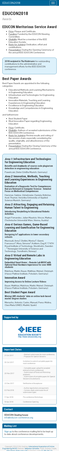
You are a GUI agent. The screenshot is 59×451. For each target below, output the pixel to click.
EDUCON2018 (11, 3)
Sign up (8, 431)
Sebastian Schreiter (32, 448)
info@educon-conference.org (18, 417)
